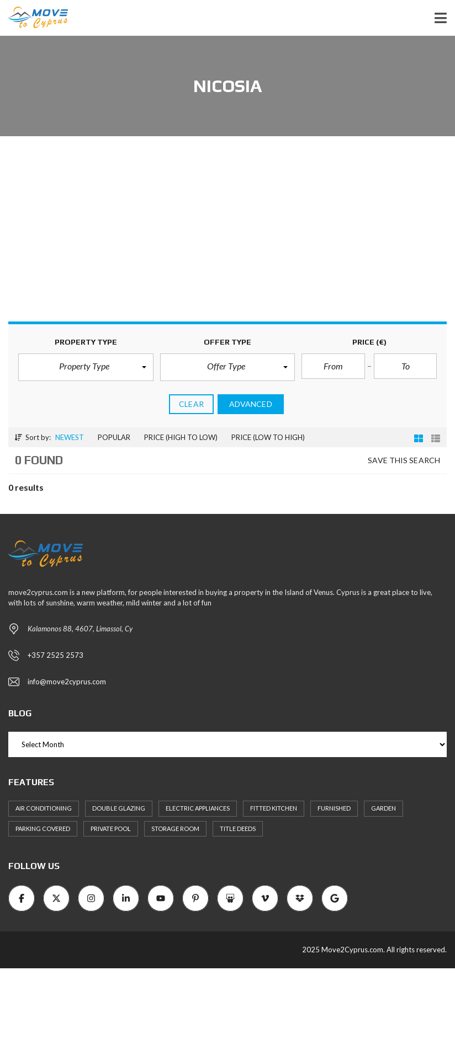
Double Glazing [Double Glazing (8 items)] (118, 808)
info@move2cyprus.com (67, 681)
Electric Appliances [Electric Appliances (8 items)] (198, 808)
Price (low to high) (268, 437)
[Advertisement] (227, 239)
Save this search (404, 460)
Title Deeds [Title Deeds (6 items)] (238, 828)
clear (191, 404)
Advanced (250, 404)
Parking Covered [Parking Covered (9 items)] (42, 828)
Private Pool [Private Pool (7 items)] (111, 828)
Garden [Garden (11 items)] (383, 808)
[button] (83, 367)
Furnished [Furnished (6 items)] (334, 808)
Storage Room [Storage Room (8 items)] (175, 828)
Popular (114, 437)
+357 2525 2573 (55, 655)
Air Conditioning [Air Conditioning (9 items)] (43, 808)
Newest (69, 437)
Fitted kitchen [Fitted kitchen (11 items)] (273, 808)
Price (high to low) (181, 437)
